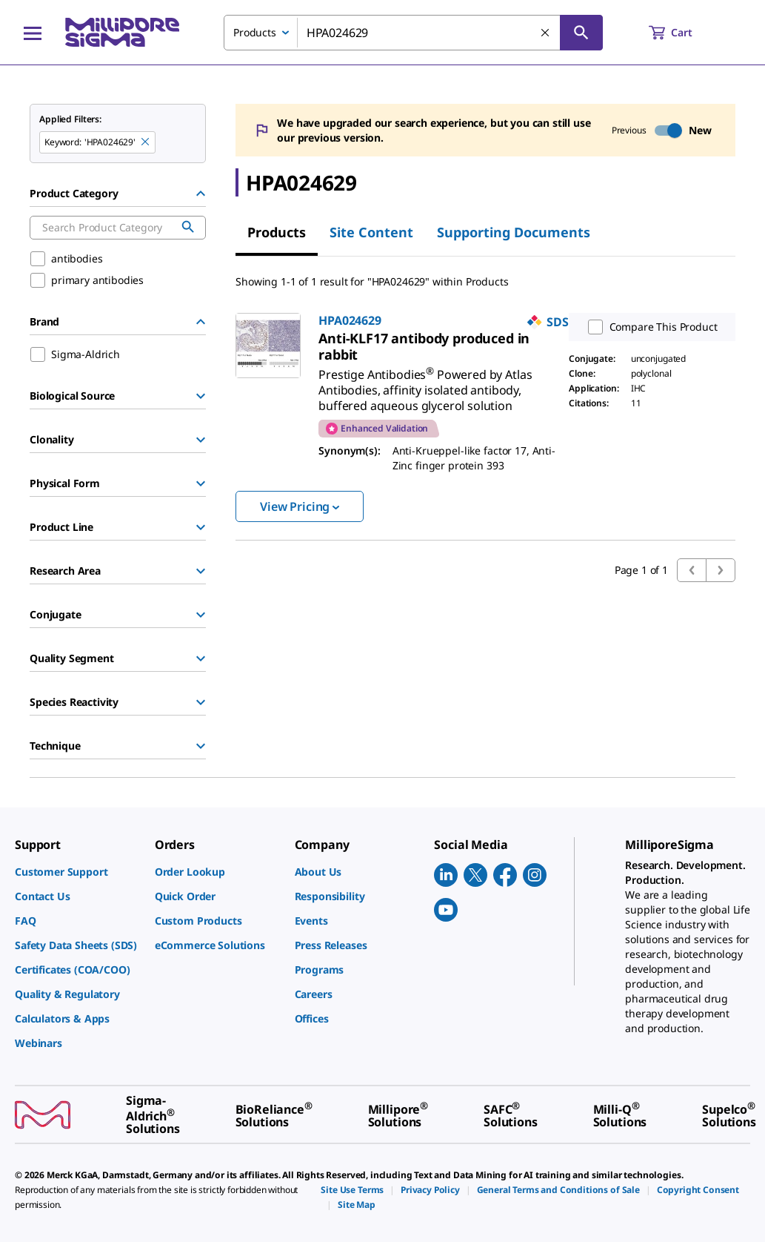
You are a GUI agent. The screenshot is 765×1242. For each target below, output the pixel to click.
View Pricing (299, 506)
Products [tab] (276, 232)
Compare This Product (649, 327)
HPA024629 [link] (349, 320)
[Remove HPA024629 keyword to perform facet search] (145, 142)
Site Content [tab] (371, 232)
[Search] (581, 32)
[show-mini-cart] (684, 32)
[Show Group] (200, 396)
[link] (424, 346)
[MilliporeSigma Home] (122, 32)
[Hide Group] (200, 193)
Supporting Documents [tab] (513, 232)
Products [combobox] (254, 32)
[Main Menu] (32, 32)
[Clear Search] (545, 33)
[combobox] (413, 32)
